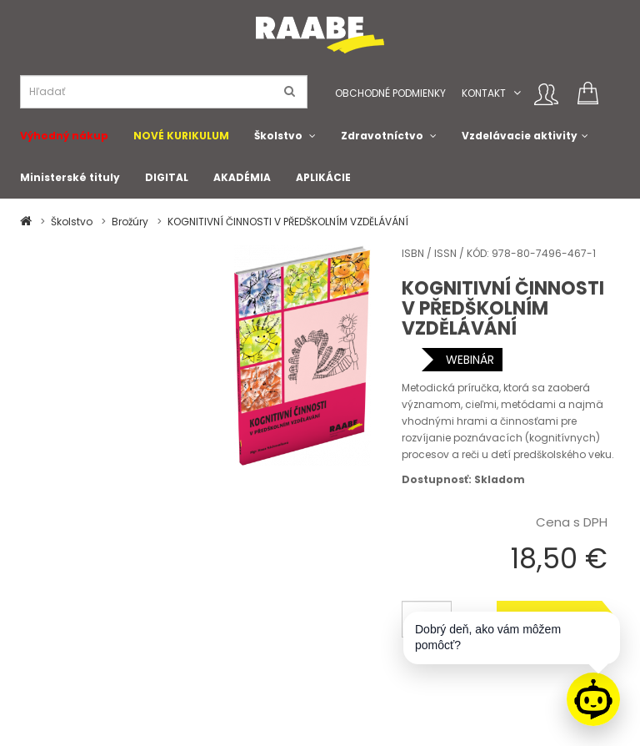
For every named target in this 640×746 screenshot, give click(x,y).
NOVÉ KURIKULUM (181, 136)
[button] (517, 93)
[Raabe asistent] (593, 699)
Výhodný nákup (64, 136)
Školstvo (278, 136)
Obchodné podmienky (390, 93)
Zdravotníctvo (382, 136)
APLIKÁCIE (323, 177)
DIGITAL (166, 177)
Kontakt (484, 93)
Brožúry (130, 221)
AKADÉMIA (242, 177)
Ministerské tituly (70, 177)
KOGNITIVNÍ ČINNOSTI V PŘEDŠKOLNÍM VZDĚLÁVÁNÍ (288, 221)
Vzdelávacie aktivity (520, 136)
